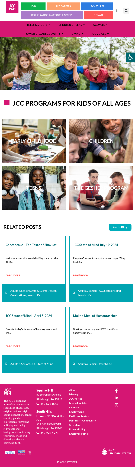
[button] (126, 11)
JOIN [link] (33, 6)
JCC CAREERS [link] (63, 6)
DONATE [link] (98, 15)
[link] (130, 57)
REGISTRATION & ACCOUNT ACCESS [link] (51, 15)
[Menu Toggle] (116, 10)
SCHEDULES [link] (97, 6)
